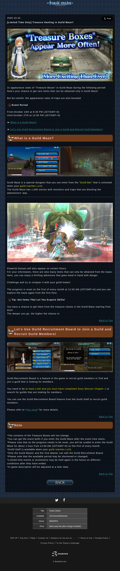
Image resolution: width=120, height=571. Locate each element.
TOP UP (14, 538)
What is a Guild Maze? (23, 122)
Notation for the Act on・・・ (64, 538)
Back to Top (106, 320)
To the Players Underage (67, 543)
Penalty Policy (101, 538)
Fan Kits (24, 538)
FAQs (33, 538)
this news (32, 409)
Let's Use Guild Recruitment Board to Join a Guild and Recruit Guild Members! (56, 129)
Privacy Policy (47, 543)
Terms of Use (86, 538)
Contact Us (43, 538)
